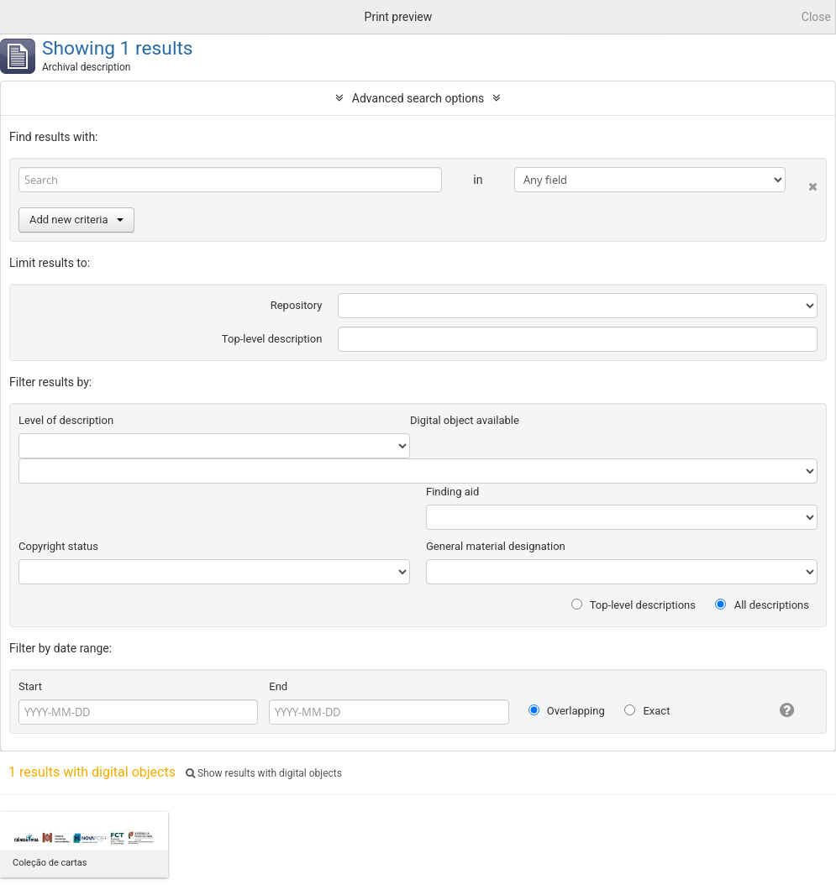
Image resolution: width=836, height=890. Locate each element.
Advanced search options (418, 98)
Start (30, 686)
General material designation (495, 546)
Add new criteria (76, 219)
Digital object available (464, 420)
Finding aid (452, 491)
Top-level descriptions (633, 605)
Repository (297, 305)
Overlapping (566, 710)
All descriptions (762, 605)
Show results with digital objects (264, 773)
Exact (647, 710)
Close (816, 17)
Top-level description (272, 338)
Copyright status (58, 546)
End (278, 686)
